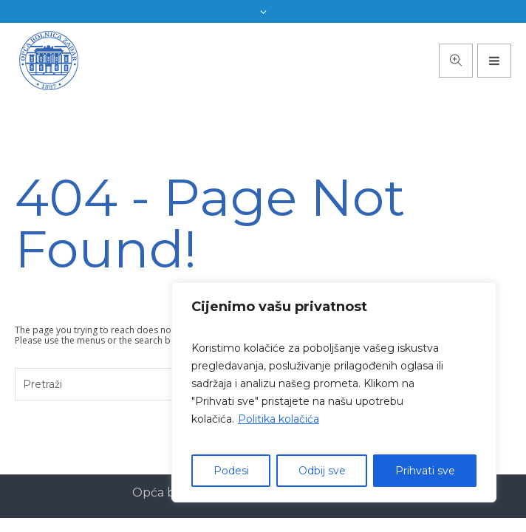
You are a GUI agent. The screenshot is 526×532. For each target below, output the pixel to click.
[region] (333, 392)
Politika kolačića (278, 419)
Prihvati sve (425, 470)
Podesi (231, 470)
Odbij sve (322, 470)
